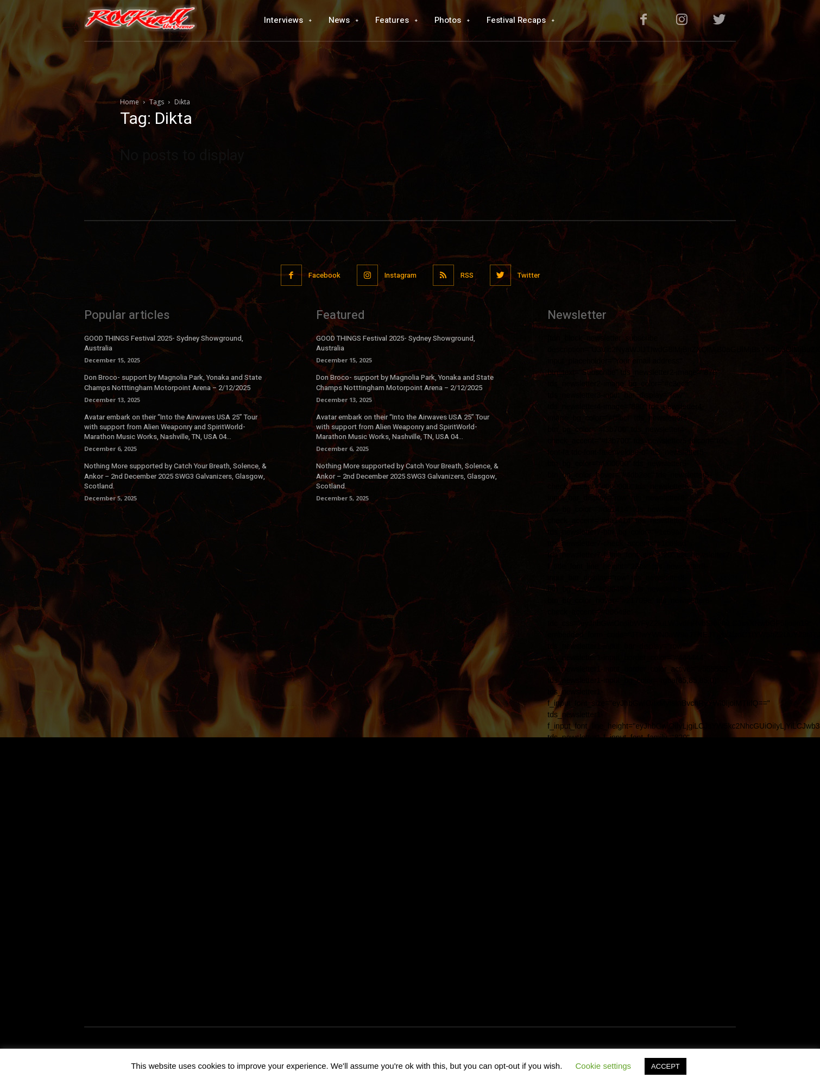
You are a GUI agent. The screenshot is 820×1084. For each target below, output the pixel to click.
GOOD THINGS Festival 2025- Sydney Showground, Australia (163, 343)
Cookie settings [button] (604, 1065)
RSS (467, 275)
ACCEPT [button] (665, 1066)
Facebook (324, 275)
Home (129, 101)
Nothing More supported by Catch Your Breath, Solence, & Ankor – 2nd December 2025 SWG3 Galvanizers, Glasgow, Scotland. (175, 476)
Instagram (400, 275)
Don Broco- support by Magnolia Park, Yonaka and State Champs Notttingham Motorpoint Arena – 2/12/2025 (173, 382)
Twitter (529, 275)
